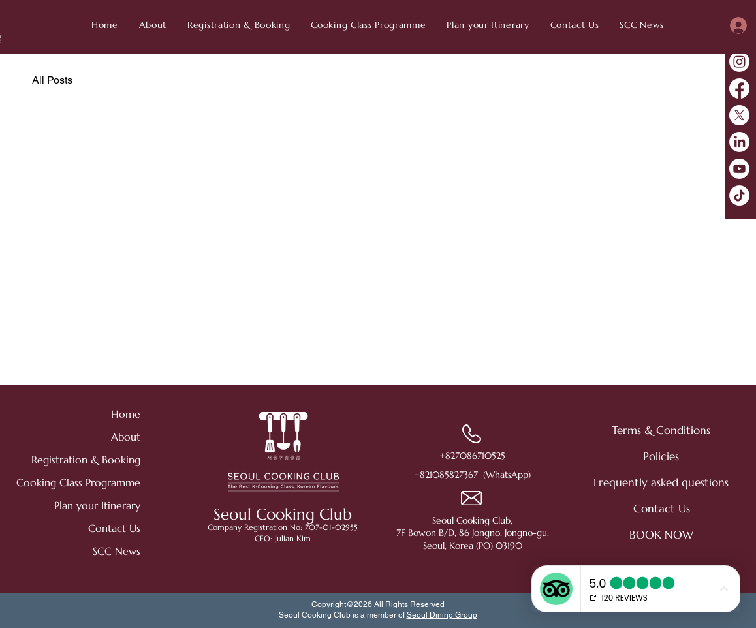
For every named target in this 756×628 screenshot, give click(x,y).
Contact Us (114, 528)
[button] (642, 24)
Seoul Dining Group (442, 615)
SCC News (116, 550)
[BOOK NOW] (661, 535)
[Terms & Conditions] (661, 430)
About (125, 436)
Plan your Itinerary (97, 505)
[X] (739, 115)
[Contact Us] (661, 508)
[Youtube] (739, 169)
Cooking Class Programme (94, 482)
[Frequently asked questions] (661, 482)
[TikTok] (739, 195)
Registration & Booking (94, 459)
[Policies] (661, 456)
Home (125, 413)
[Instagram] (739, 62)
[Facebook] (739, 88)
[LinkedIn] (739, 142)
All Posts (52, 80)
